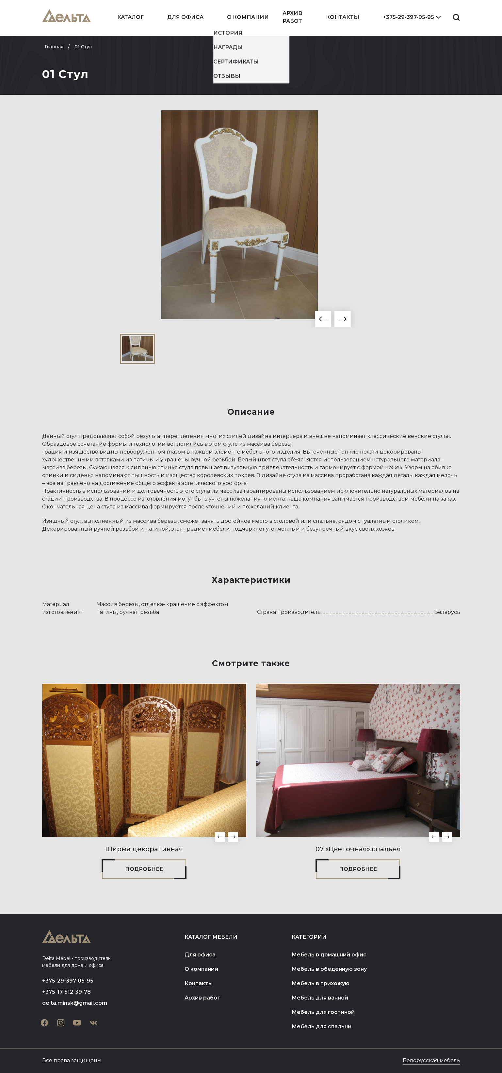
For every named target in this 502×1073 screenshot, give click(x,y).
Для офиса (185, 17)
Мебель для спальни (321, 1026)
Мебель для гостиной (323, 1012)
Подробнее (144, 869)
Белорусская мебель (431, 1060)
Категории (309, 937)
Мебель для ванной (320, 998)
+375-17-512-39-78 (66, 992)
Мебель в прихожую (320, 983)
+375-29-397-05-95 (408, 17)
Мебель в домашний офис (329, 955)
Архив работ (292, 17)
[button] (323, 319)
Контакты (342, 17)
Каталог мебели (211, 937)
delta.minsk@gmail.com (74, 1003)
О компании (248, 17)
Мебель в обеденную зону (329, 969)
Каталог (130, 17)
